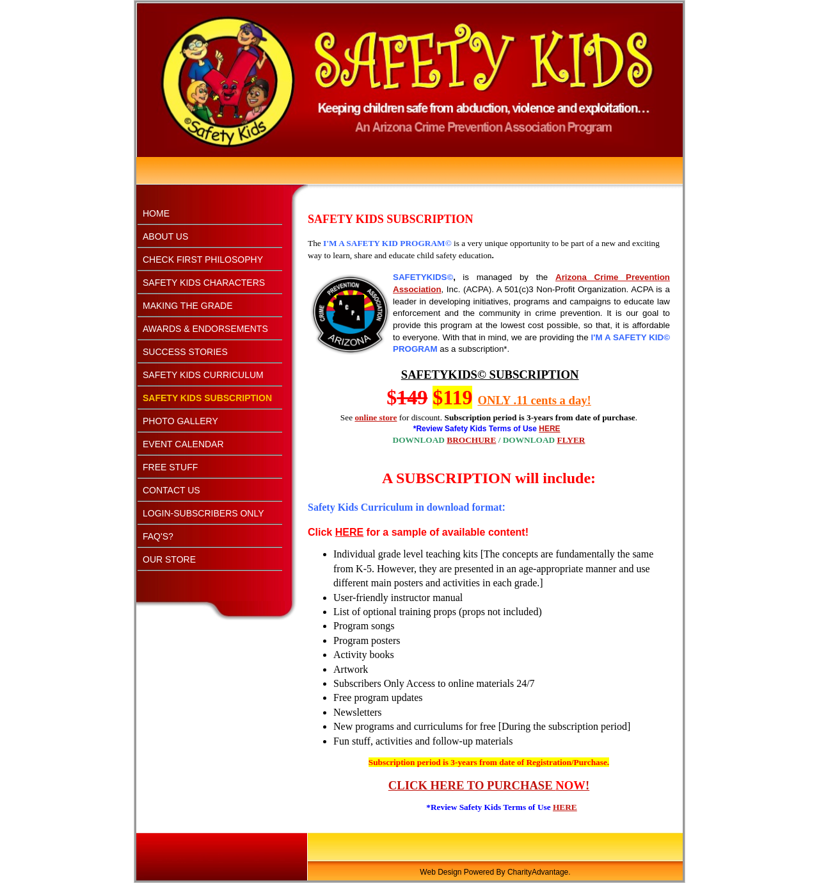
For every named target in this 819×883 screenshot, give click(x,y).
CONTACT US (171, 490)
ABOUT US (165, 236)
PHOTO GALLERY (180, 421)
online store (375, 417)
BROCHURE (471, 440)
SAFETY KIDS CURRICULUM (203, 375)
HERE (565, 807)
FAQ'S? (158, 536)
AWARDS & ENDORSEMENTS (205, 329)
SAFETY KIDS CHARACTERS (204, 282)
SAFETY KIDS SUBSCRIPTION (207, 398)
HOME (156, 213)
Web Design (440, 872)
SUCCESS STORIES (185, 352)
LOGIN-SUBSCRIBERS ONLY (203, 513)
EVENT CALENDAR (183, 444)
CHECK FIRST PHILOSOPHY (203, 259)
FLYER (571, 440)
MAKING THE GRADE (188, 306)
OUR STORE (169, 559)
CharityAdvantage (537, 872)
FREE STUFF (170, 467)
